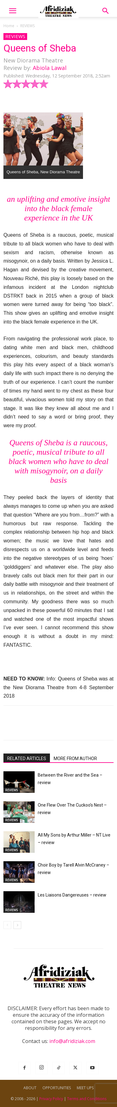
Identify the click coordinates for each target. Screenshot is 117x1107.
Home (8, 25)
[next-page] (17, 925)
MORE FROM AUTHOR (75, 758)
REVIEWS (27, 25)
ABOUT (30, 1087)
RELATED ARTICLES (26, 758)
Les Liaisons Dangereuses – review (72, 894)
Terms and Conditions (86, 1098)
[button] (12, 10)
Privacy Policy (51, 1098)
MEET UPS (85, 1087)
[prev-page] (7, 925)
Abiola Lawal (49, 68)
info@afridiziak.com (72, 1041)
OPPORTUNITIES (56, 1087)
